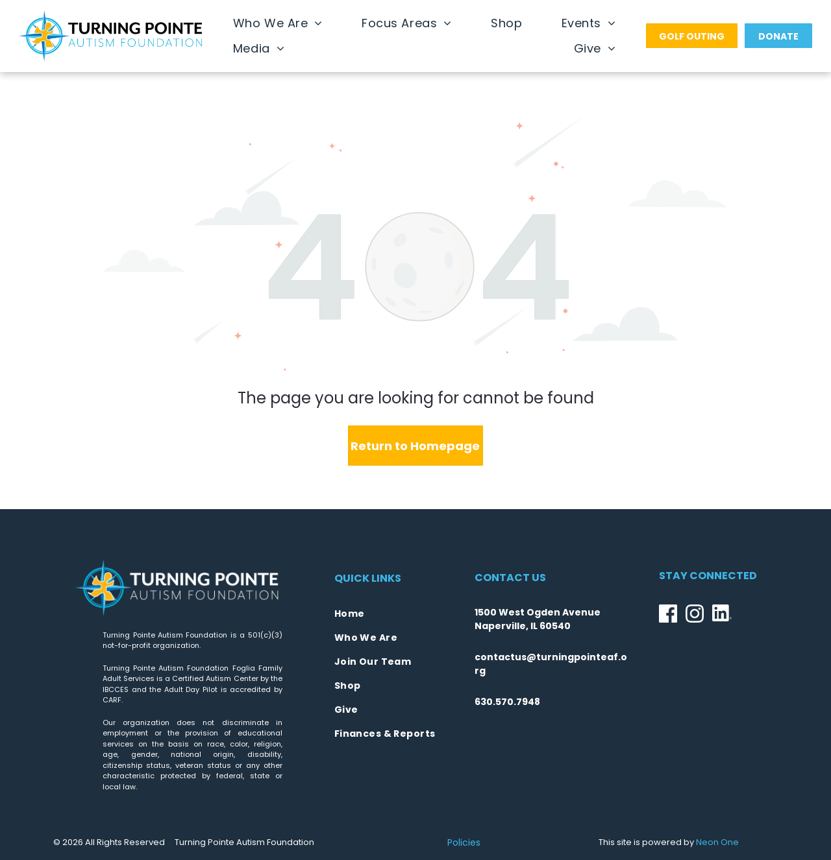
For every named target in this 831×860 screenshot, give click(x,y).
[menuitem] (277, 23)
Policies (463, 842)
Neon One (717, 842)
